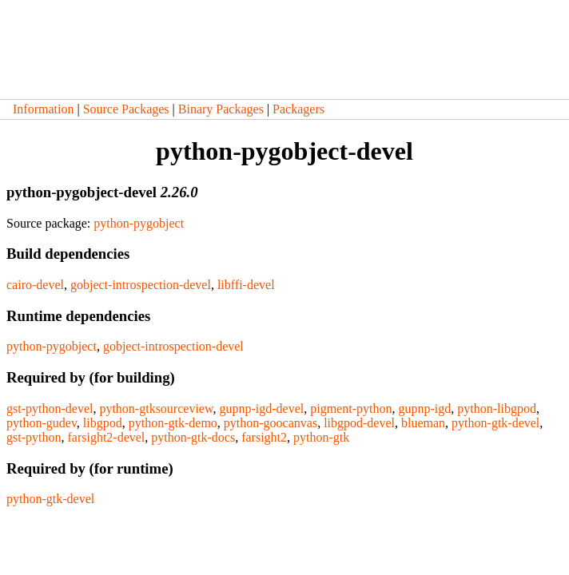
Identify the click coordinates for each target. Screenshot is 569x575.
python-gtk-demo (173, 423)
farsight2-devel (106, 437)
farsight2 (264, 437)
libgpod (102, 423)
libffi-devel (246, 284)
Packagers (298, 109)
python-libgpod (496, 408)
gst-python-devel (49, 408)
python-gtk (321, 437)
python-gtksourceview (156, 408)
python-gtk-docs (193, 437)
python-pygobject (139, 223)
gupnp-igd (424, 408)
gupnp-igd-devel (261, 408)
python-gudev (41, 423)
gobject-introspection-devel (140, 284)
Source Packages (126, 109)
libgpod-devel (359, 423)
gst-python (33, 437)
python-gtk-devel (495, 423)
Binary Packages (221, 109)
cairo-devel (35, 284)
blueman (423, 423)
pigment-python (351, 408)
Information (43, 109)
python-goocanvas (270, 423)
